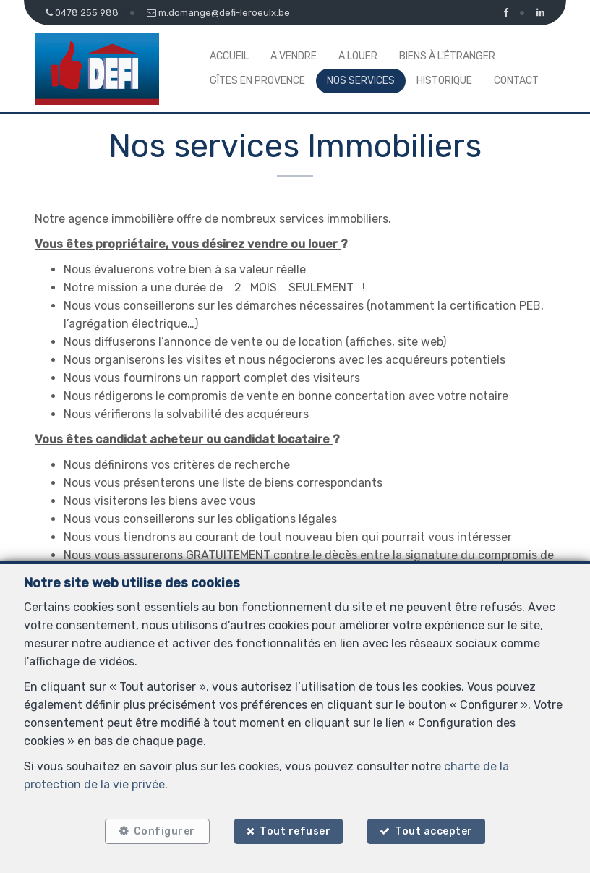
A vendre (293, 56)
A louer (357, 56)
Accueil (229, 56)
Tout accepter (435, 831)
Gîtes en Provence (257, 80)
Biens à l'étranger (447, 56)
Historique (444, 80)
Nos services (361, 80)
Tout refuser (295, 831)
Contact (516, 80)
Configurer (164, 831)
